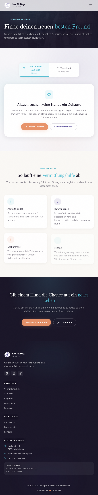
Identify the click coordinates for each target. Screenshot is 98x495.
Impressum (9, 422)
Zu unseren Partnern (34, 126)
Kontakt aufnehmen (63, 126)
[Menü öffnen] (91, 5)
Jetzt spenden (65, 326)
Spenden (8, 408)
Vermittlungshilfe (12, 388)
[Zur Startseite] (14, 5)
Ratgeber (8, 398)
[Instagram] (13, 373)
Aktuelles (8, 393)
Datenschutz (10, 427)
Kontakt (8, 431)
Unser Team (9, 403)
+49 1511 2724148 (14, 458)
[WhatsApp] (20, 373)
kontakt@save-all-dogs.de (18, 453)
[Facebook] (7, 373)
